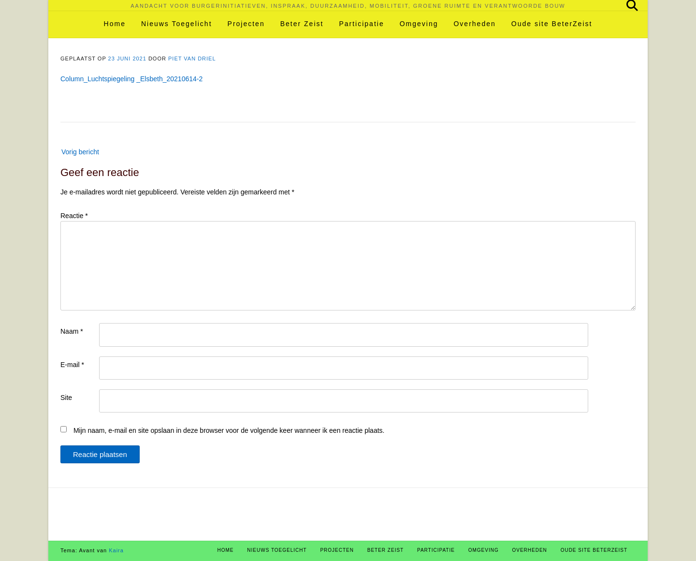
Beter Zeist (302, 24)
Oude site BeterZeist (552, 24)
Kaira (116, 550)
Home (115, 24)
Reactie (74, 216)
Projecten (246, 24)
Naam (71, 331)
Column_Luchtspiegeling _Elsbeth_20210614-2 (131, 79)
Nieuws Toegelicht (176, 24)
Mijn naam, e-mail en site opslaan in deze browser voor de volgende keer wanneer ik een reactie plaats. (229, 430)
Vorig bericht (80, 152)
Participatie (361, 24)
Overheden (474, 24)
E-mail (72, 365)
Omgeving (419, 24)
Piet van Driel (192, 58)
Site (66, 397)
